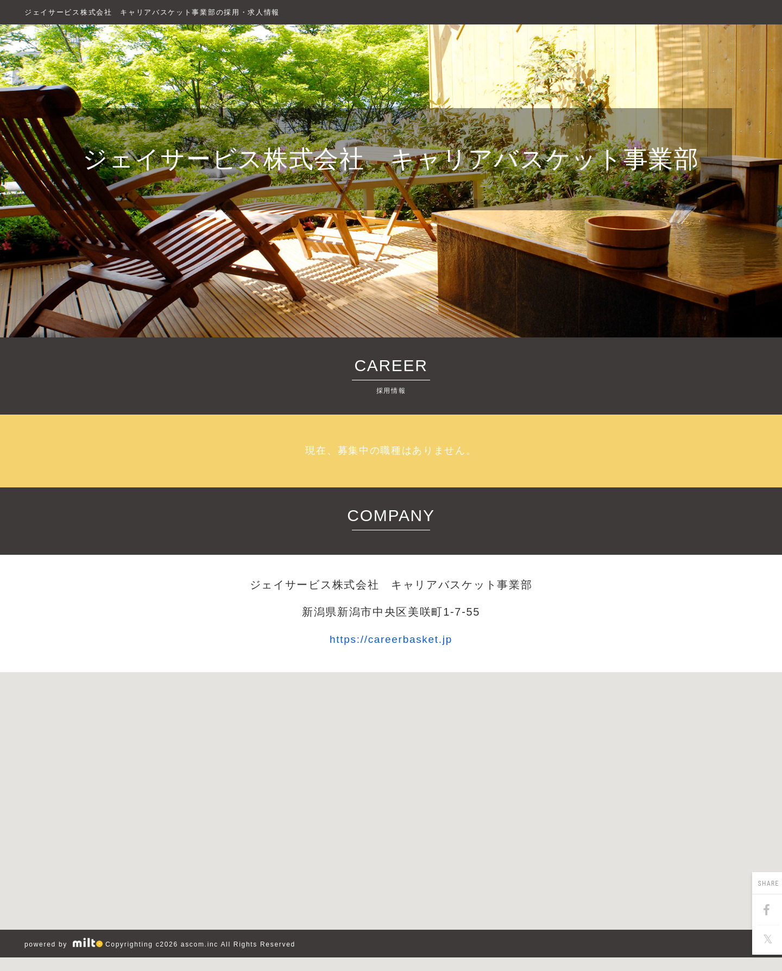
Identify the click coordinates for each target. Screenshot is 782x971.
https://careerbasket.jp (391, 639)
